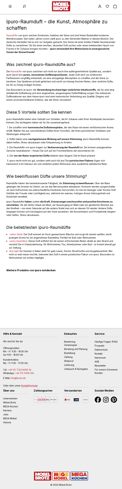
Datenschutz (101, 349)
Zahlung (68, 357)
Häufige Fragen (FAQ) (106, 341)
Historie (7, 422)
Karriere (7, 410)
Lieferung (69, 365)
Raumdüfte (12, 35)
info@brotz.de (18, 378)
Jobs (5, 414)
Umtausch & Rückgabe (76, 369)
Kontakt (98, 353)
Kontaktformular (29, 385)
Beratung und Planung (75, 349)
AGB (97, 361)
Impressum (100, 357)
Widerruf (68, 361)
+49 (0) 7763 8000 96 (19, 369)
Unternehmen (10, 398)
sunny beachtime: (19, 241)
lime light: (14, 251)
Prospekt (99, 345)
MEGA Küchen (10, 406)
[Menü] (10, 6)
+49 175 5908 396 (24, 373)
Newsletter (100, 365)
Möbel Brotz (9, 402)
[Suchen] (24, 6)
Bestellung (69, 353)
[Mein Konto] (100, 6)
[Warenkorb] (115, 6)
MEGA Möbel (10, 418)
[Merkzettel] (107, 6)
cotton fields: (16, 234)
